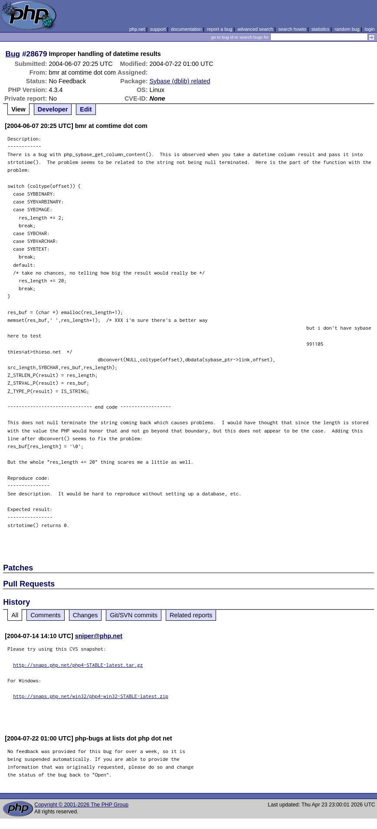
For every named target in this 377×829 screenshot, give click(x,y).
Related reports (191, 615)
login (370, 29)
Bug (13, 53)
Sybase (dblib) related (179, 81)
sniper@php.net (98, 635)
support (158, 29)
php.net (137, 29)
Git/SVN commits (133, 615)
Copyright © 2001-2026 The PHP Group (81, 805)
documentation (186, 29)
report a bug (219, 29)
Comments (45, 615)
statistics (320, 29)
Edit (86, 109)
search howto (292, 29)
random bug (347, 29)
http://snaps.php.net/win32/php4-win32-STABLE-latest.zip (90, 696)
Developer (53, 109)
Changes (85, 615)
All (14, 615)
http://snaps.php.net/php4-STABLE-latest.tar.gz (78, 665)
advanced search (255, 29)
